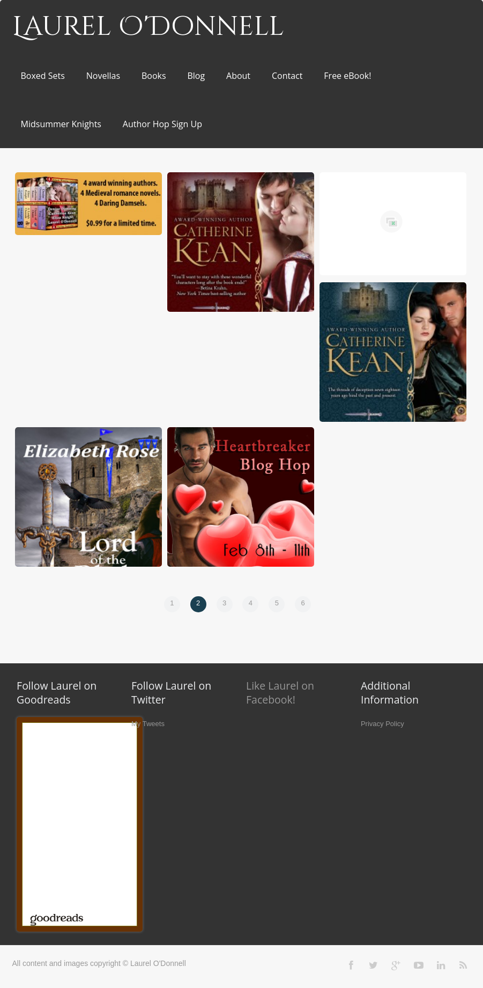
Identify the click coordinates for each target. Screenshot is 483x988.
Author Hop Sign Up (162, 124)
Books (154, 76)
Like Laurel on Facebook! (280, 692)
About (238, 76)
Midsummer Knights (61, 124)
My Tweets (148, 724)
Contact (287, 76)
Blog (196, 76)
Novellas (103, 76)
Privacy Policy (382, 724)
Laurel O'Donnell (148, 27)
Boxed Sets (43, 76)
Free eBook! (347, 76)
